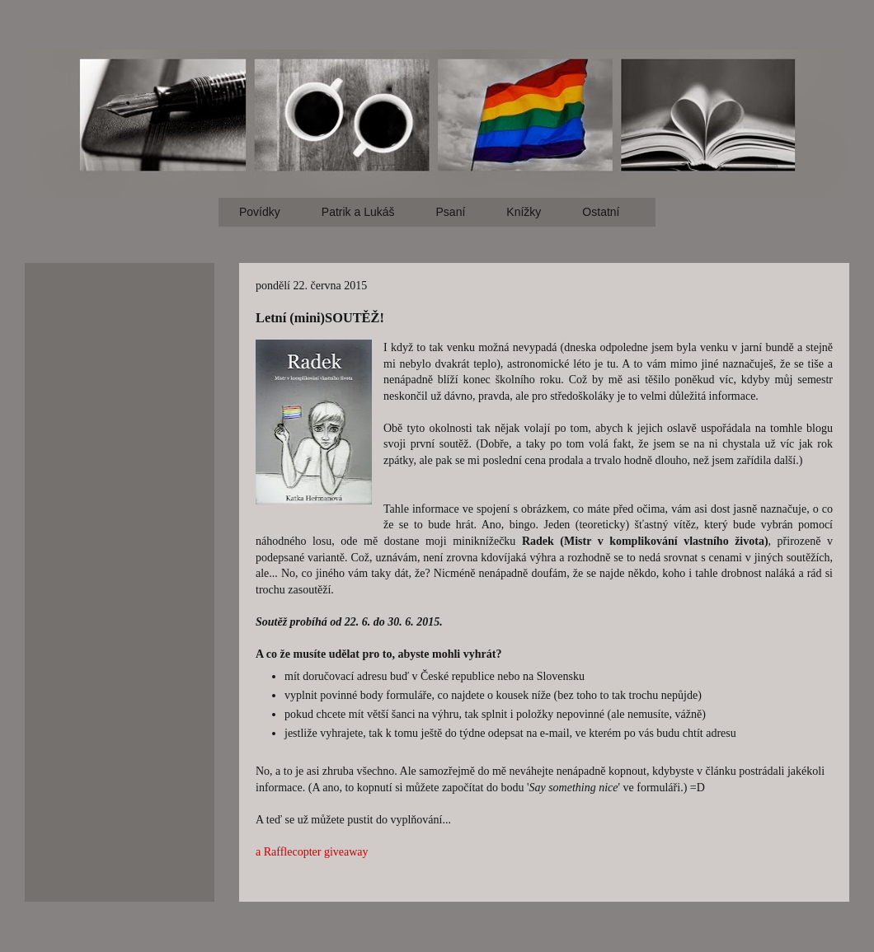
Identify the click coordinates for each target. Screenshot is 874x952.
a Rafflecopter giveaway (312, 852)
